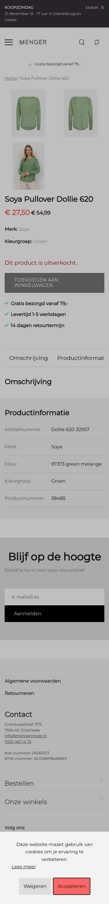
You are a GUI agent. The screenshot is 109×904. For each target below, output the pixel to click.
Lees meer (24, 867)
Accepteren (71, 886)
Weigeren (35, 886)
